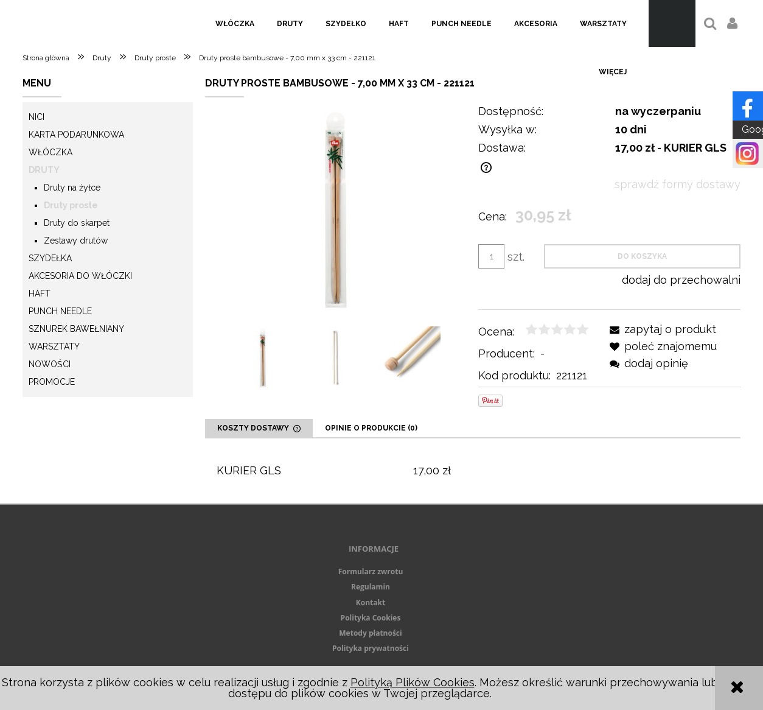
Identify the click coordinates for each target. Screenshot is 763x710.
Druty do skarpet (77, 223)
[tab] (259, 428)
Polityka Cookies (371, 618)
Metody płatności (370, 633)
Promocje (52, 382)
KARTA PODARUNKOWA (76, 134)
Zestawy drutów (76, 240)
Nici (36, 117)
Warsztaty (54, 346)
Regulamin (370, 587)
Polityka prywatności (370, 648)
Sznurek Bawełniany (76, 329)
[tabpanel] (472, 471)
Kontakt (370, 602)
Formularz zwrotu (370, 571)
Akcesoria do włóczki (80, 276)
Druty (44, 170)
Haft (40, 293)
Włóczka (50, 152)
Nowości (50, 364)
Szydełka (50, 258)
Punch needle (60, 311)
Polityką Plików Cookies (412, 682)
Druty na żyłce (72, 187)
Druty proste (71, 205)
